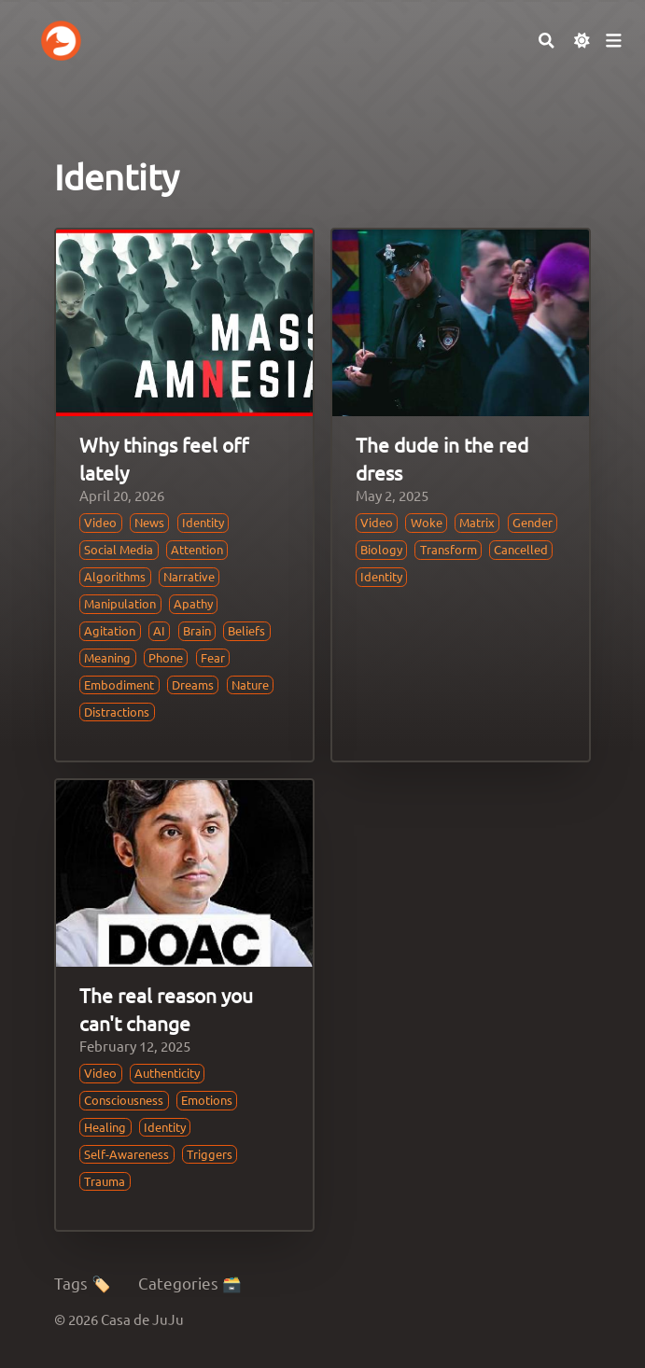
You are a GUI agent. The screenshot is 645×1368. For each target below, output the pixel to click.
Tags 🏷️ (82, 1282)
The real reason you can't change (166, 1008)
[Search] (546, 41)
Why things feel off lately (163, 457)
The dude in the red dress (442, 457)
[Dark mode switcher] (582, 41)
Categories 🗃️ (190, 1282)
